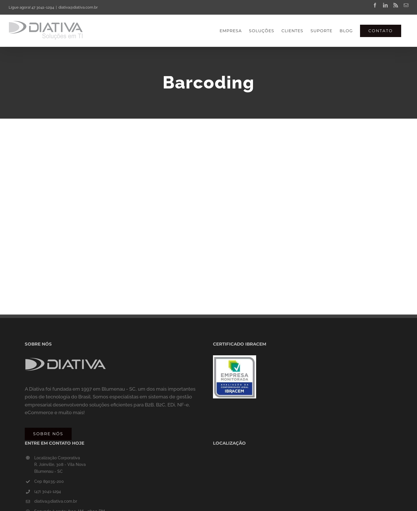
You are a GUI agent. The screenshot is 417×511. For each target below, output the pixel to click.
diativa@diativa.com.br (78, 7)
